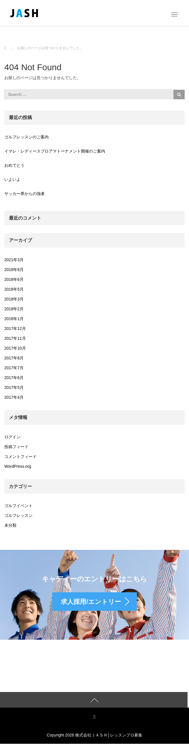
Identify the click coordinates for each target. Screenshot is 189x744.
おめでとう (14, 165)
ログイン (12, 437)
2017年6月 (14, 377)
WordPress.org (17, 466)
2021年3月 (14, 259)
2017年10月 (15, 348)
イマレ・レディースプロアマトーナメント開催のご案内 (54, 151)
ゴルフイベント (18, 505)
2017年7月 (14, 367)
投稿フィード (16, 446)
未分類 (10, 525)
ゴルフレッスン (18, 515)
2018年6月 (14, 279)
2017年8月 (14, 358)
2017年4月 (14, 397)
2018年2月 (14, 309)
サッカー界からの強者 (24, 193)
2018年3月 (14, 299)
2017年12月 (15, 328)
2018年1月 (14, 318)
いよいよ (12, 179)
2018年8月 (14, 269)
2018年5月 (14, 289)
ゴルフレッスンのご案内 (26, 137)
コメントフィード (20, 456)
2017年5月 (14, 387)
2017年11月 (15, 338)
